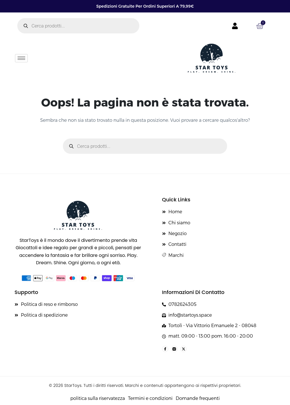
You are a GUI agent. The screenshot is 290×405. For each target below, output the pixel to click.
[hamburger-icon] (21, 58)
